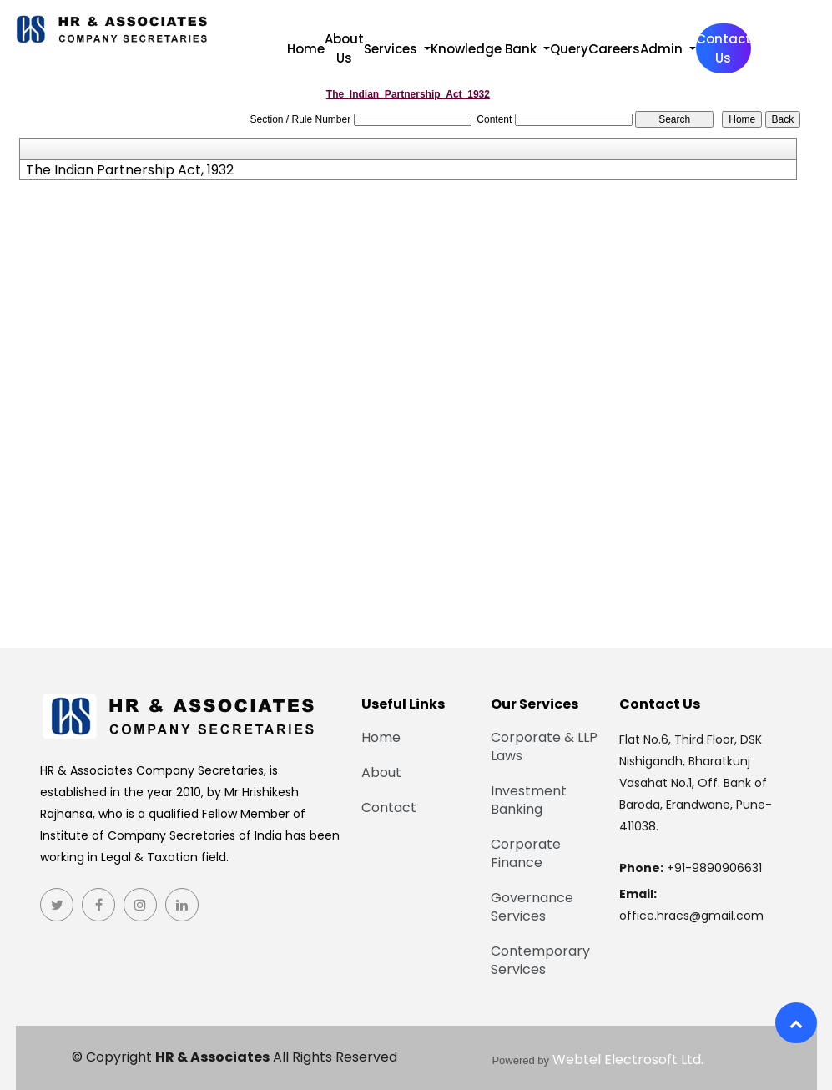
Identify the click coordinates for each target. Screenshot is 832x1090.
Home (306, 49)
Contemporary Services (544, 960)
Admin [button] (663, 49)
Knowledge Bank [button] (485, 49)
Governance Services (536, 907)
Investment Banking (533, 800)
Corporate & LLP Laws (548, 747)
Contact (384, 808)
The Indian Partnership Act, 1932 (130, 170)
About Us (344, 48)
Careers (614, 49)
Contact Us (723, 48)
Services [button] (392, 49)
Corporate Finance (530, 853)
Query (569, 49)
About (377, 773)
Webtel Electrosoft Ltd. (627, 1059)
